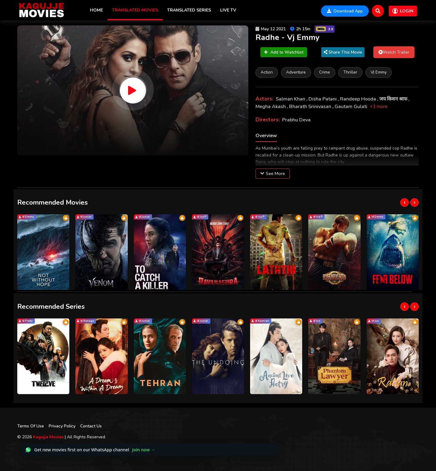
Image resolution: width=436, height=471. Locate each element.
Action (267, 72)
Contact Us (91, 426)
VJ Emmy (379, 72)
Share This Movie (343, 52)
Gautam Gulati (351, 106)
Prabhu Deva (296, 120)
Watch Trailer (393, 52)
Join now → (143, 450)
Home (96, 10)
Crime (324, 72)
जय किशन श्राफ (393, 99)
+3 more (379, 107)
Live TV (228, 10)
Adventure (296, 72)
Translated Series (189, 10)
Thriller (350, 72)
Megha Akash (271, 106)
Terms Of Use (30, 426)
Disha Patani (323, 99)
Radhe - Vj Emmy (288, 37)
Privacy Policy (62, 426)
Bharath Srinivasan (310, 106)
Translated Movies (135, 10)
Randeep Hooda (358, 99)
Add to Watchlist (283, 52)
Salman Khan (291, 99)
